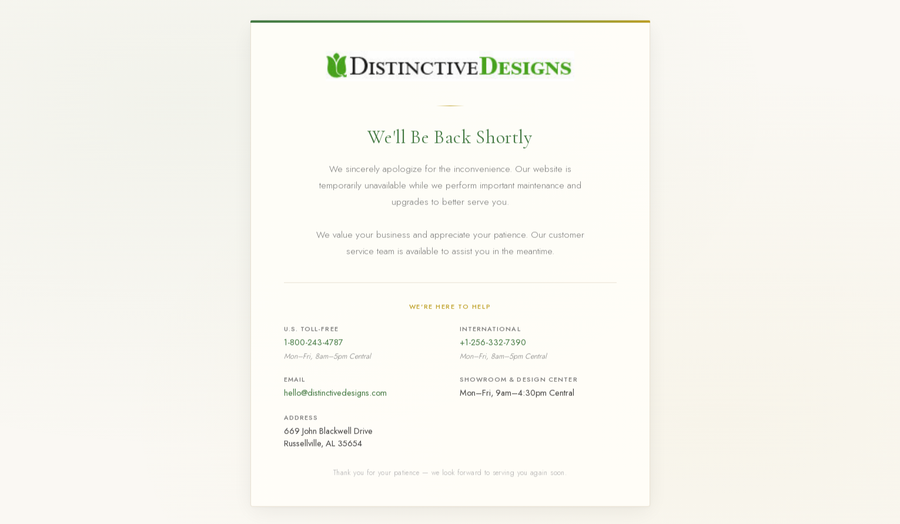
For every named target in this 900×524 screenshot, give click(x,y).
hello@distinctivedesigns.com (335, 394)
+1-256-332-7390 (493, 344)
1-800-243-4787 (313, 344)
